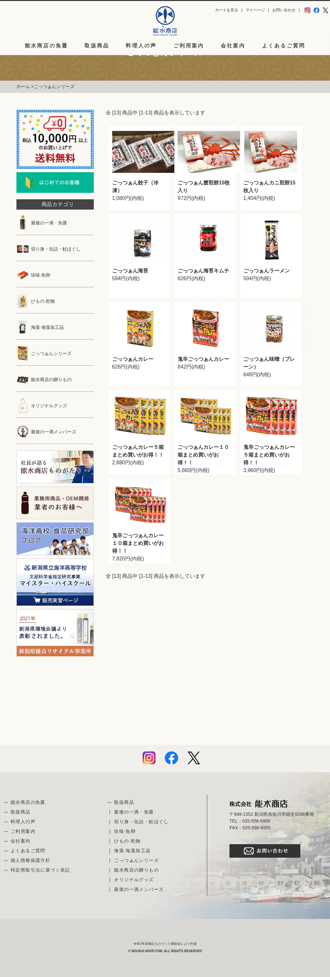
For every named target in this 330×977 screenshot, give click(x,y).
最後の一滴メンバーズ (46, 431)
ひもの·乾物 (35, 301)
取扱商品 (96, 45)
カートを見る (226, 10)
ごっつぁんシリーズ (54, 86)
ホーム (23, 86)
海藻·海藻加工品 (40, 327)
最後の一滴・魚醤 (41, 222)
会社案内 (233, 45)
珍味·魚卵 (33, 275)
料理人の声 (141, 45)
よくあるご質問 (283, 45)
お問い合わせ (284, 10)
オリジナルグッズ (41, 405)
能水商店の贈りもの (44, 379)
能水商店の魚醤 (46, 45)
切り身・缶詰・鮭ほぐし (48, 249)
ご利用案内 (188, 45)
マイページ (255, 10)
